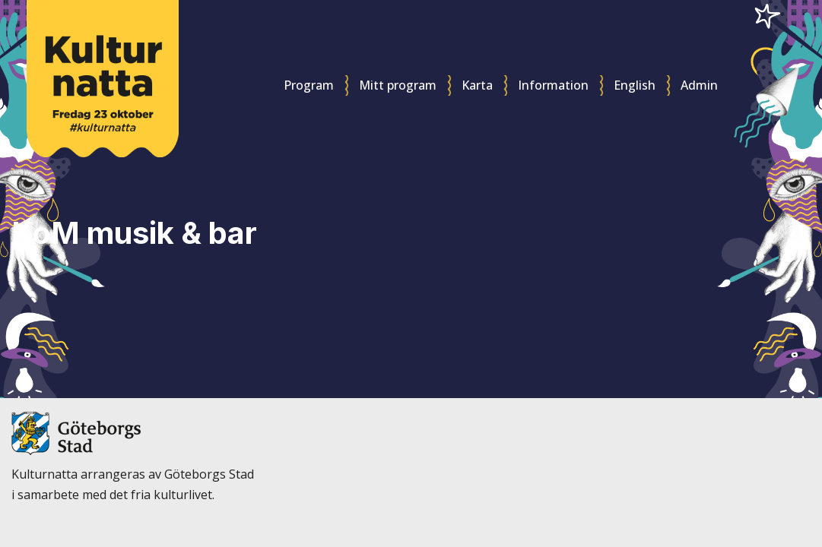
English (634, 85)
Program (309, 85)
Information (553, 85)
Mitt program (397, 85)
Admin (699, 85)
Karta (477, 85)
